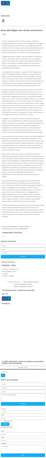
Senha (3, 415)
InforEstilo (5, 16)
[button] (23, 25)
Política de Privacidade (11, 363)
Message (3, 443)
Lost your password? (7, 427)
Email (2, 437)
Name (2, 431)
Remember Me (6, 421)
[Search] (3, 375)
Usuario (3, 409)
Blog (4, 34)
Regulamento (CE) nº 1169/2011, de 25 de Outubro (18, 56)
